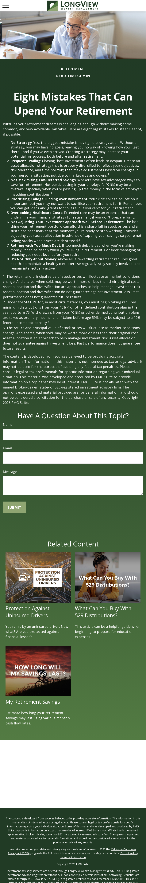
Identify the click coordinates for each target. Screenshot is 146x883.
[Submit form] (14, 507)
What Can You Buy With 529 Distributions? (103, 612)
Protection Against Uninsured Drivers (28, 612)
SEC (123, 871)
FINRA (114, 879)
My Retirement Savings (33, 701)
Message (10, 471)
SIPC (121, 879)
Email (7, 448)
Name (8, 424)
